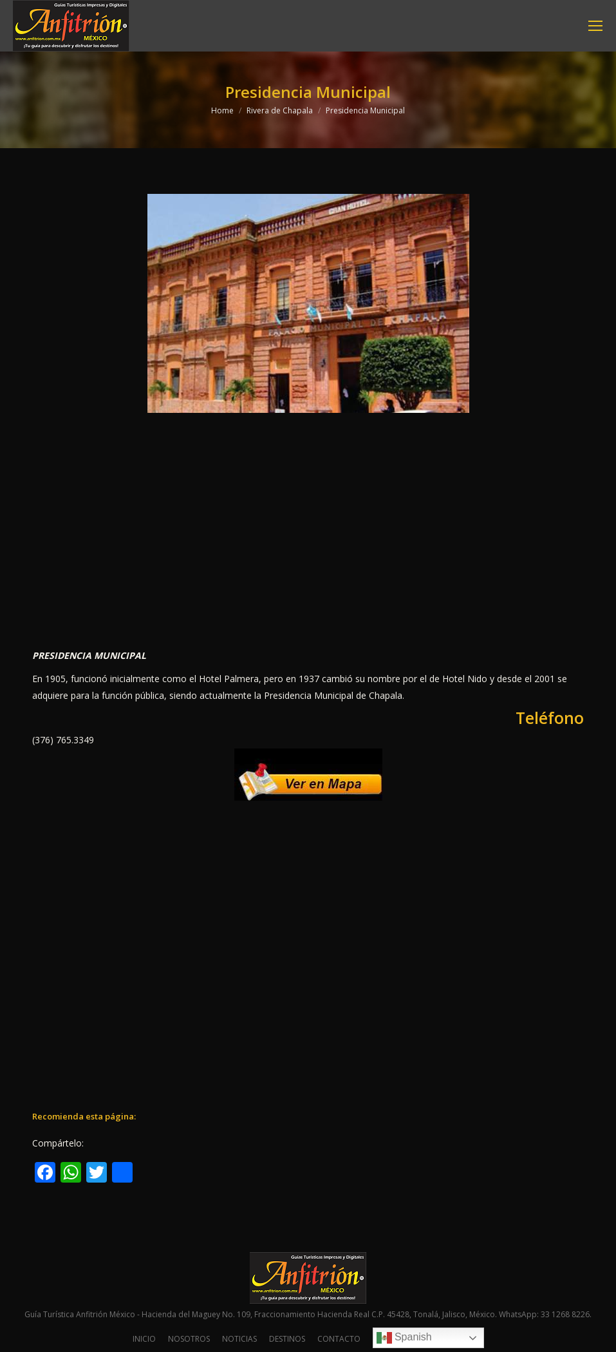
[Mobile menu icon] (595, 25)
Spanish (404, 1338)
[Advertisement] (308, 542)
